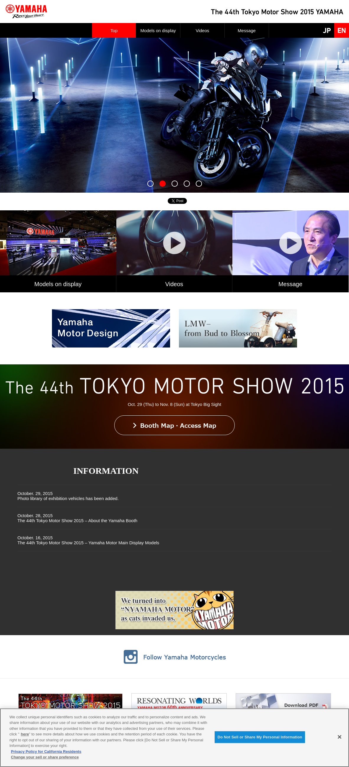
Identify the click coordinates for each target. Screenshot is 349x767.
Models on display (158, 30)
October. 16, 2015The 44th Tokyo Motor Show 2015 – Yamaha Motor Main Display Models (88, 540)
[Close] (339, 736)
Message (247, 30)
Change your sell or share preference (45, 757)
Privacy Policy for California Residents (46, 751)
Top (114, 30)
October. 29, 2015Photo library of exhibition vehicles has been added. (68, 496)
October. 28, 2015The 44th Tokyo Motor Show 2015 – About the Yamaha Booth (77, 518)
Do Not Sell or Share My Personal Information (260, 737)
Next (4, 115)
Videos (202, 30)
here (25, 734)
